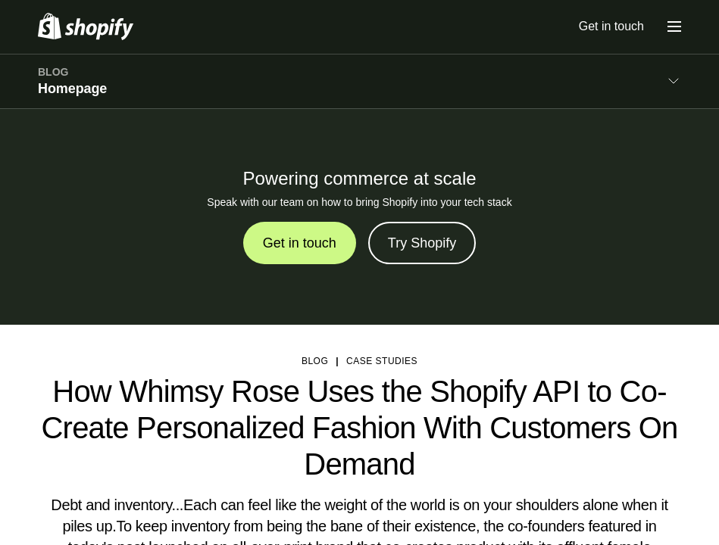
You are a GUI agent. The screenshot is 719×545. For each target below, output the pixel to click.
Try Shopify (422, 243)
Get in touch (611, 26)
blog (315, 361)
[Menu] (674, 26)
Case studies (381, 361)
